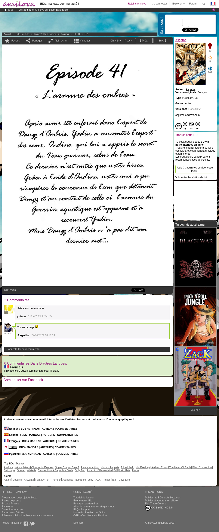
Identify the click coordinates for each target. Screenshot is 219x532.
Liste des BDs (22, 34)
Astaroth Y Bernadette (99, 470)
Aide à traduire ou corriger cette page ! (195, 169)
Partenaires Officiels (13, 512)
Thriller (106, 479)
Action (53, 34)
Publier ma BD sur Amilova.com (163, 497)
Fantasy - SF (42, 479)
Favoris (15, 40)
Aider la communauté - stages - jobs (93, 506)
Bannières (7, 506)
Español (11, 434)
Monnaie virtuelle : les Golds (89, 512)
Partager (37, 40)
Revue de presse (11, 500)
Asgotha (65, 34)
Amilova (8, 467)
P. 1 (87, 34)
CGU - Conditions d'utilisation (90, 515)
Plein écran (61, 40)
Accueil (7, 34)
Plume (135, 470)
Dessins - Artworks (23, 479)
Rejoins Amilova (137, 3)
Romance (80, 479)
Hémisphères (22, 467)
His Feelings (143, 467)
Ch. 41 (77, 34)
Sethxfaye (9, 470)
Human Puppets (110, 467)
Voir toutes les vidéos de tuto (191, 177)
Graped (21, 470)
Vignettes (85, 40)
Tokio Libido (127, 467)
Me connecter (159, 3)
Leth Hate (124, 470)
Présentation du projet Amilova (19, 497)
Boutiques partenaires (85, 503)
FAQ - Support (81, 509)
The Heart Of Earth (180, 467)
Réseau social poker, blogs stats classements (27, 515)
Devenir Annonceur (13, 509)
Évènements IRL (82, 500)
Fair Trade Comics (155, 503)
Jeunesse (67, 479)
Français (13, 367)
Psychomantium (90, 467)
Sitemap (78, 522)
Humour (56, 479)
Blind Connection (202, 467)
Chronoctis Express (42, 467)
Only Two (80, 470)
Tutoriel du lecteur (83, 497)
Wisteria (31, 470)
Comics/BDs (40, 34)
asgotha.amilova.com (187, 115)
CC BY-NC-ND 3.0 (159, 508)
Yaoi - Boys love (120, 479)
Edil (115, 470)
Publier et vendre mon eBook (161, 500)
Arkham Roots (159, 467)
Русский (12, 453)
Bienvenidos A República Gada (55, 470)
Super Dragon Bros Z (67, 467)
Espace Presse (10, 503)
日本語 (10, 447)
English (11, 428)
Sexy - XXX (94, 479)
